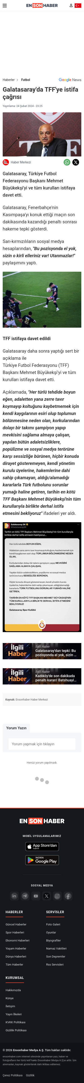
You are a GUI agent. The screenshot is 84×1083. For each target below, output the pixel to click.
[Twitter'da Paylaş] (75, 162)
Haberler (9, 80)
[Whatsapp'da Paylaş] (67, 162)
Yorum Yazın (16, 728)
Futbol (25, 80)
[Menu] (5, 6)
